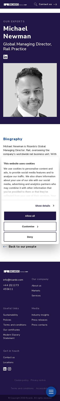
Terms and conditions (14, 324)
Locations (8, 362)
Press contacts (40, 324)
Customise (30, 226)
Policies (7, 319)
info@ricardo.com (13, 280)
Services (36, 295)
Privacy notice (38, 380)
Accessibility (42, 388)
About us (36, 285)
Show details (42, 205)
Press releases (40, 319)
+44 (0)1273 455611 (11, 287)
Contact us (45, 4)
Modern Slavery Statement (11, 336)
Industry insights (40, 314)
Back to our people (22, 246)
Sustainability (10, 314)
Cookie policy (21, 380)
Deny (30, 236)
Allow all (30, 215)
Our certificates (11, 329)
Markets (36, 290)
